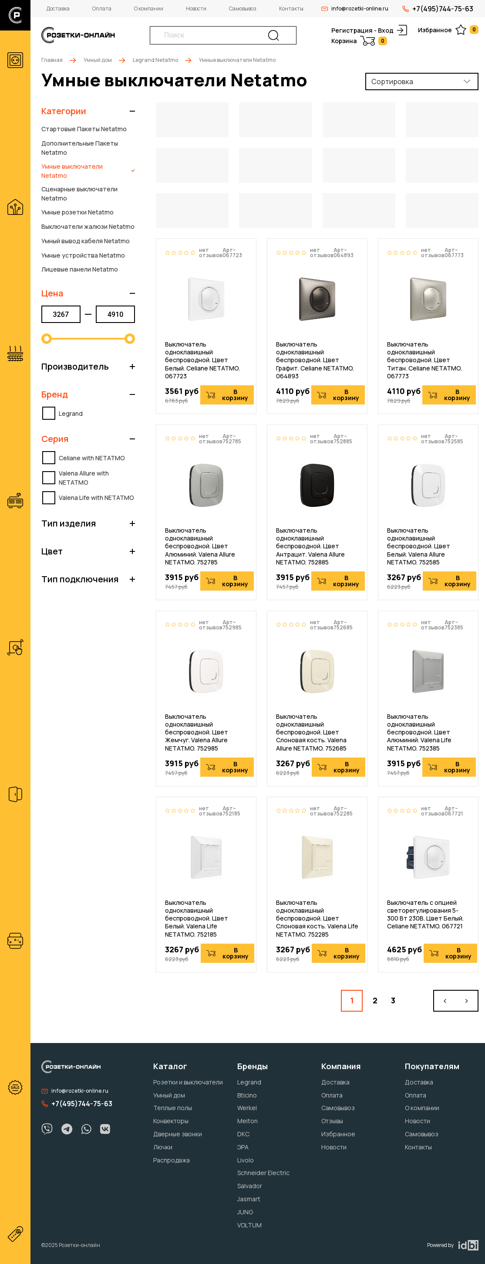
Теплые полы (172, 1108)
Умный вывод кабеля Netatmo (85, 241)
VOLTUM (249, 1225)
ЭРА (243, 1147)
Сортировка (392, 81)
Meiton (247, 1121)
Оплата (101, 8)
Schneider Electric (263, 1173)
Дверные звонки (177, 1134)
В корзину (227, 394)
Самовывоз (242, 8)
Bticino (247, 1095)
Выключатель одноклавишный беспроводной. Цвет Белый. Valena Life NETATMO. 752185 (196, 918)
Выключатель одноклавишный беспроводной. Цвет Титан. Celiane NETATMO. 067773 (424, 360)
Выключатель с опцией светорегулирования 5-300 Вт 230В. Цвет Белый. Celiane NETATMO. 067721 (425, 915)
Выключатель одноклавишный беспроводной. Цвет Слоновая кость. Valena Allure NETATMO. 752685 (311, 732)
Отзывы (332, 1121)
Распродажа (171, 1160)
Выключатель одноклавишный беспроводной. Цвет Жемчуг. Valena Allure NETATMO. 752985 (196, 732)
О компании (148, 8)
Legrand (249, 1082)
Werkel (247, 1108)
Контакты (291, 8)
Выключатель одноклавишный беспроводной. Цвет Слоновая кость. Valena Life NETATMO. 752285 (317, 918)
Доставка (58, 8)
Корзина (359, 41)
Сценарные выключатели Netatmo (79, 193)
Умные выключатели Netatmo (88, 171)
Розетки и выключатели (188, 1082)
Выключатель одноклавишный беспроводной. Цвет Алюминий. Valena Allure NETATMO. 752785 (200, 546)
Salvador (249, 1186)
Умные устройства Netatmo (83, 255)
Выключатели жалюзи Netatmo (88, 226)
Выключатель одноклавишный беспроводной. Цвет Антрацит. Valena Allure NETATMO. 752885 (310, 546)
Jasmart (248, 1199)
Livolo (245, 1160)
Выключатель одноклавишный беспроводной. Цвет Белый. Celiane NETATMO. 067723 (202, 360)
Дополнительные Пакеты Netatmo (79, 147)
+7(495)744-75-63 (437, 9)
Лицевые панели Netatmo (79, 269)
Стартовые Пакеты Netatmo (84, 129)
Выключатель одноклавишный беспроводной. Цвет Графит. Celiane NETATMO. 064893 (315, 360)
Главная (52, 60)
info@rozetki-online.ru (354, 8)
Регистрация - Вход (369, 30)
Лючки (162, 1147)
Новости (196, 8)
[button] (88, 111)
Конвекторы (171, 1121)
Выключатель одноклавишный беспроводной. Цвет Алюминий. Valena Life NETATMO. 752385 (419, 732)
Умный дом (98, 60)
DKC (243, 1134)
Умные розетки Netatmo (77, 212)
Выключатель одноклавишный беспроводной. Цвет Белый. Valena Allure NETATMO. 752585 (418, 546)
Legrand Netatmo (155, 60)
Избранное (448, 29)
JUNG (245, 1212)
